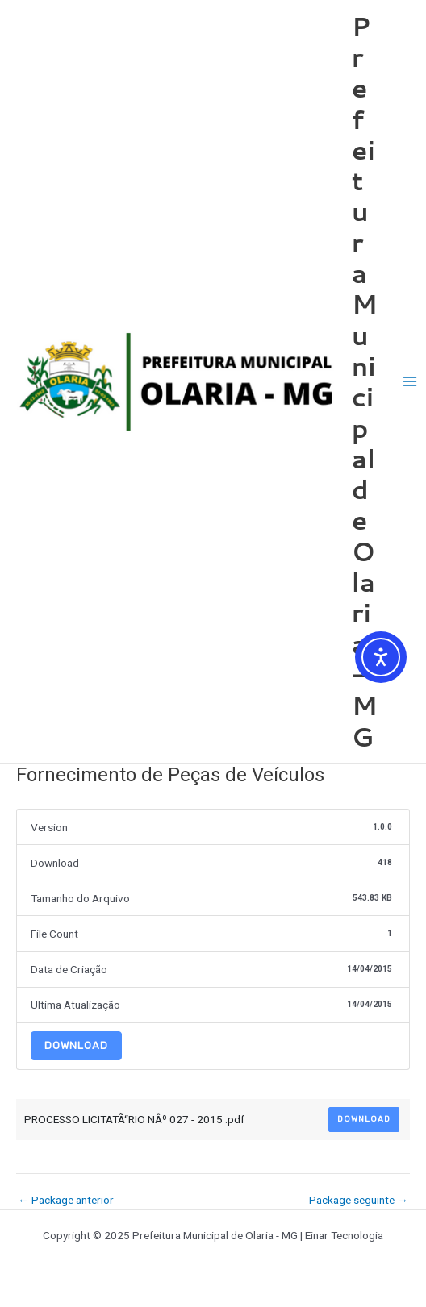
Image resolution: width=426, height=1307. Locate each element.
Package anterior (66, 1200)
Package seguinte (358, 1200)
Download (76, 1045)
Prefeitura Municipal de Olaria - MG (365, 381)
